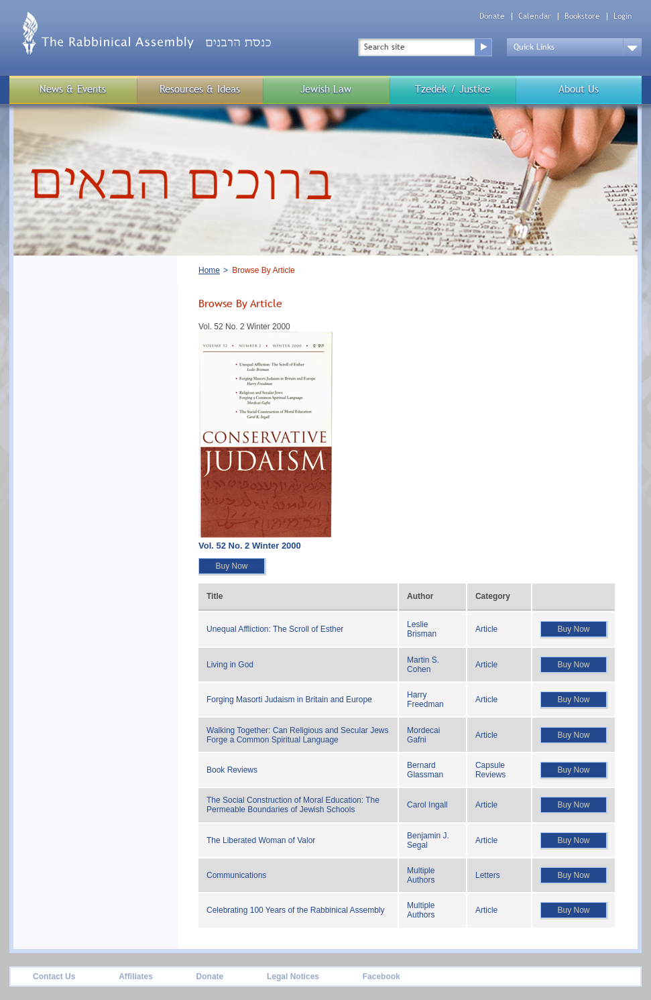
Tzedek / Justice (452, 89)
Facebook (381, 976)
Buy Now (231, 566)
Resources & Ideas (200, 89)
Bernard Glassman (425, 770)
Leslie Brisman (421, 629)
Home (209, 270)
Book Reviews (231, 770)
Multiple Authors (420, 875)
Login (622, 16)
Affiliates (136, 976)
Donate (492, 16)
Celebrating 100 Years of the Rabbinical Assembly (295, 910)
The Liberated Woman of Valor (260, 840)
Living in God (229, 664)
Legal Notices (293, 976)
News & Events (73, 89)
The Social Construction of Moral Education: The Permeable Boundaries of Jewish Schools (292, 804)
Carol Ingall (427, 805)
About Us (578, 89)
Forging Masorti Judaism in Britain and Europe (289, 699)
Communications (236, 875)
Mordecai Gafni (423, 735)
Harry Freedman (425, 699)
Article (486, 629)
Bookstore (582, 16)
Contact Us (54, 976)
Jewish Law (325, 89)
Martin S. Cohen (423, 664)
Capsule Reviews (490, 770)
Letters (487, 875)
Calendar (534, 16)
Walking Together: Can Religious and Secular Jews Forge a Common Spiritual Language (297, 735)
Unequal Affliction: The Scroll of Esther (274, 629)
